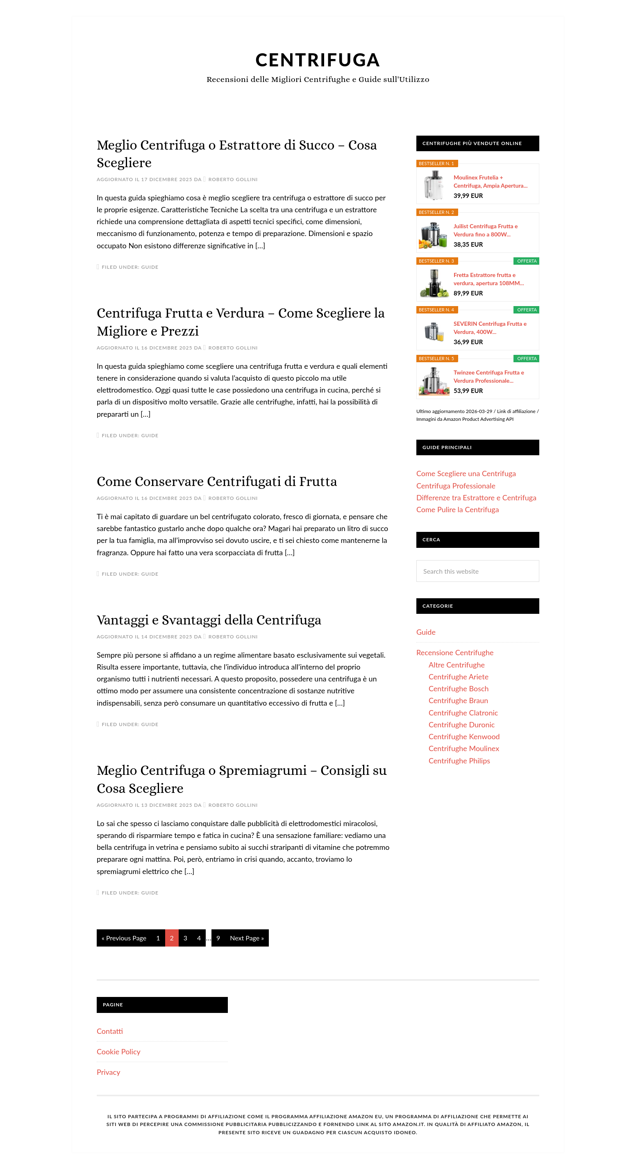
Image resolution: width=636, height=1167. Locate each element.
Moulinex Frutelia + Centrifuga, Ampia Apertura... (491, 181)
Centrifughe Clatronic (463, 712)
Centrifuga (318, 58)
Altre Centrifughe (457, 664)
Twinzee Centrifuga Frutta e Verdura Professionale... (489, 376)
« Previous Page (124, 936)
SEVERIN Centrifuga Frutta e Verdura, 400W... (490, 327)
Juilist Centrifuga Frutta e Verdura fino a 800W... (486, 230)
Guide (150, 266)
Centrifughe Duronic (462, 724)
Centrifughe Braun (458, 700)
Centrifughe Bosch (459, 688)
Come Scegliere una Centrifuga (466, 473)
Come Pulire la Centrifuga (457, 509)
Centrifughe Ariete (458, 676)
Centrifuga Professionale (455, 485)
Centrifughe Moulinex (464, 748)
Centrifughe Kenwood (464, 736)
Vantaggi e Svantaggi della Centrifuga (219, 618)
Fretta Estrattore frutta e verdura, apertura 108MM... (489, 278)
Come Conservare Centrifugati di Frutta (227, 480)
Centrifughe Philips (459, 760)
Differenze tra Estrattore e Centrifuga (476, 497)
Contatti (110, 1028)
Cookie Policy (119, 1049)
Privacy (108, 1069)
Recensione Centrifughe (455, 652)
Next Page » (247, 936)
